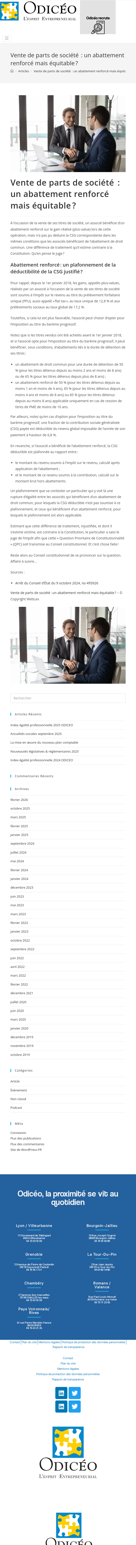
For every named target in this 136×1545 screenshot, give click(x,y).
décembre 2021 (21, 993)
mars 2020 (18, 1019)
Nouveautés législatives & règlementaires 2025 (44, 751)
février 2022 (19, 984)
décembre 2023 (21, 887)
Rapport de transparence (68, 1347)
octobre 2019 (20, 1054)
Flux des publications (25, 1138)
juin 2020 (17, 1010)
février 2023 (19, 923)
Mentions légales (49, 1342)
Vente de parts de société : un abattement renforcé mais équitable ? (63, 592)
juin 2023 (17, 896)
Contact (15, 1342)
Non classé (18, 1099)
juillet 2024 (18, 852)
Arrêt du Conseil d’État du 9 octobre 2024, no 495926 (56, 583)
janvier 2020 (19, 1028)
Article (15, 1081)
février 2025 (19, 826)
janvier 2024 (19, 879)
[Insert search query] (68, 698)
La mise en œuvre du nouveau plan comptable (44, 742)
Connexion (18, 1133)
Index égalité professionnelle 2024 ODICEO (41, 760)
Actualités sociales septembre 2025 (36, 734)
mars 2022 (18, 975)
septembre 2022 (22, 949)
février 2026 (19, 800)
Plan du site (29, 1342)
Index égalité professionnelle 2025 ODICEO (41, 725)
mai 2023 (17, 905)
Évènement (18, 1090)
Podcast (16, 1107)
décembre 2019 (21, 1037)
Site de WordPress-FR (26, 1149)
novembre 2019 (21, 1046)
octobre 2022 (20, 940)
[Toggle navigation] (6, 38)
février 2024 (19, 870)
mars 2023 (18, 914)
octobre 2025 (20, 808)
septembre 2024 (22, 843)
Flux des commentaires (27, 1144)
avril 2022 (17, 967)
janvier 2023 (19, 931)
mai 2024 (17, 861)
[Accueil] (12, 71)
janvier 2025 (19, 835)
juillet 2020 (18, 1002)
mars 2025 (18, 817)
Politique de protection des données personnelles (93, 1342)
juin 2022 (17, 958)
